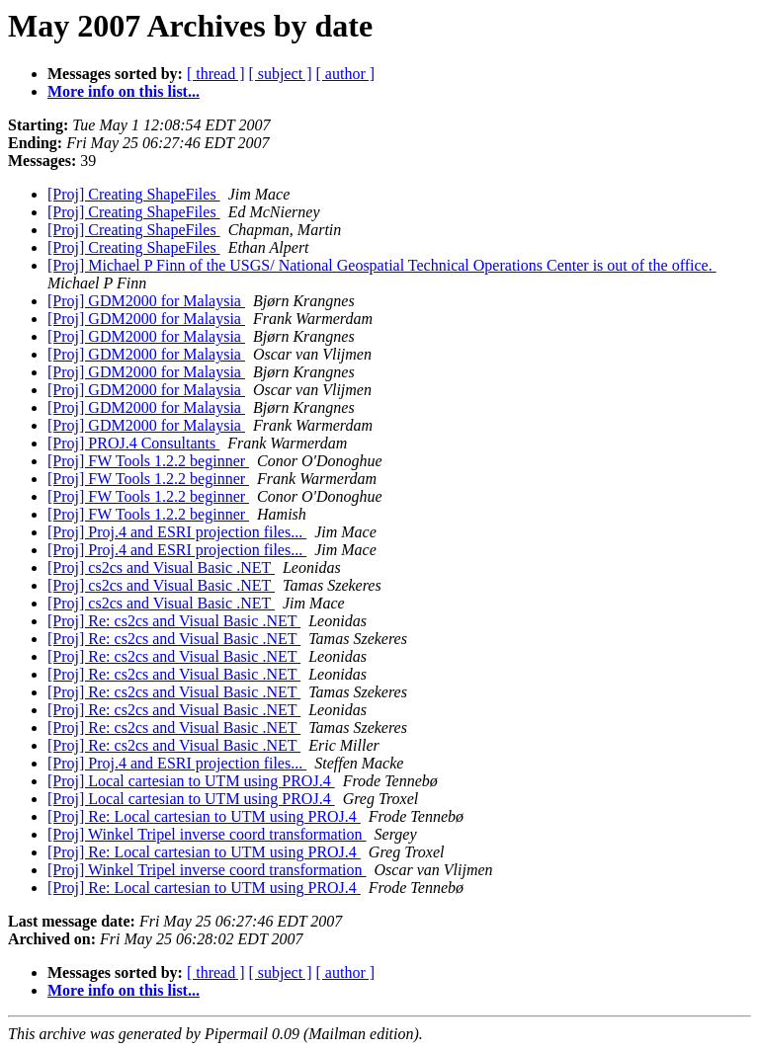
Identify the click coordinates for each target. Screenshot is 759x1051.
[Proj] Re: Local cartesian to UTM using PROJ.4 (204, 816)
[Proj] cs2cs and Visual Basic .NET (161, 567)
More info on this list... (123, 91)
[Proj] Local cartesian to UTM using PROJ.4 (191, 780)
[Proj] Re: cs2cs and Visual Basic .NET (173, 620)
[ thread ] (216, 73)
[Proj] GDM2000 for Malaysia (146, 300)
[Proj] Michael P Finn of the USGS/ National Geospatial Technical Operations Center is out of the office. (382, 265)
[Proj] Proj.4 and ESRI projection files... (176, 532)
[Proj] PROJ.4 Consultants (133, 443)
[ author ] (346, 73)
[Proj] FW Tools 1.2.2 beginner (148, 460)
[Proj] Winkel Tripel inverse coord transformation (207, 834)
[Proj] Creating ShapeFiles (133, 194)
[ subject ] (280, 73)
